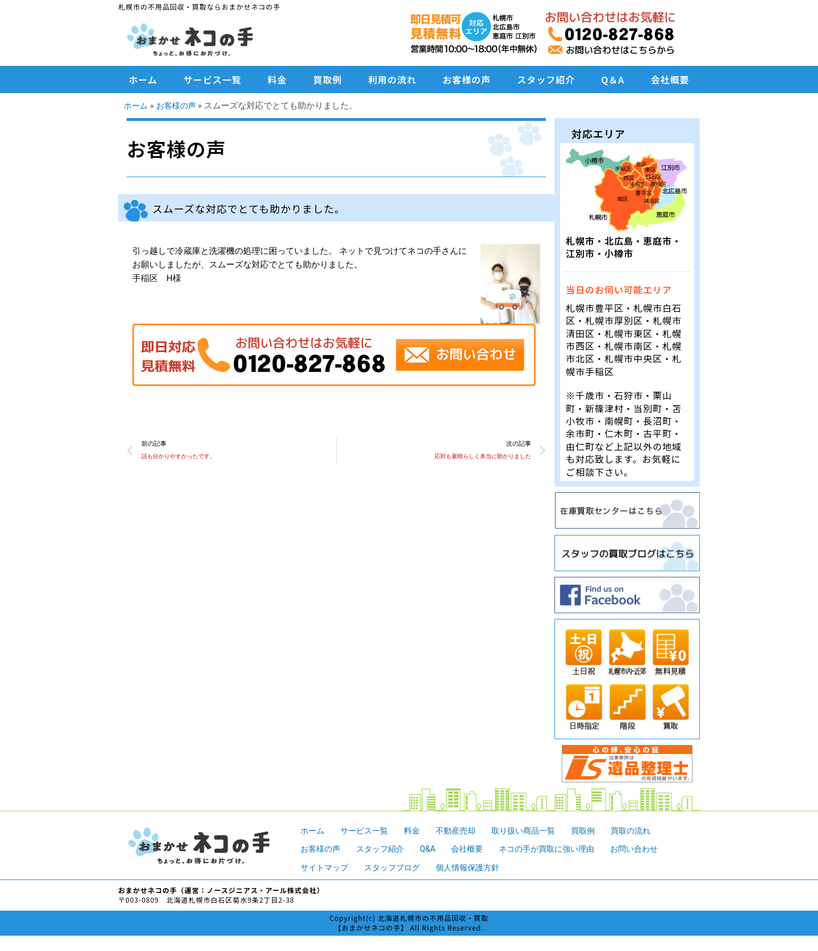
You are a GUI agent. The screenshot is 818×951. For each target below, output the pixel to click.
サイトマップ (326, 867)
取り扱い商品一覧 (534, 831)
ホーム (143, 79)
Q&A (434, 849)
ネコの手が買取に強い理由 (559, 849)
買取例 (327, 79)
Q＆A (612, 79)
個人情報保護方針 (477, 867)
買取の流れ (647, 831)
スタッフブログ (397, 867)
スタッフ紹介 (546, 79)
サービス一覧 (212, 79)
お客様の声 (467, 79)
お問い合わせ (652, 849)
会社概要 (669, 79)
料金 (277, 79)
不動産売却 (463, 831)
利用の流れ (392, 79)
